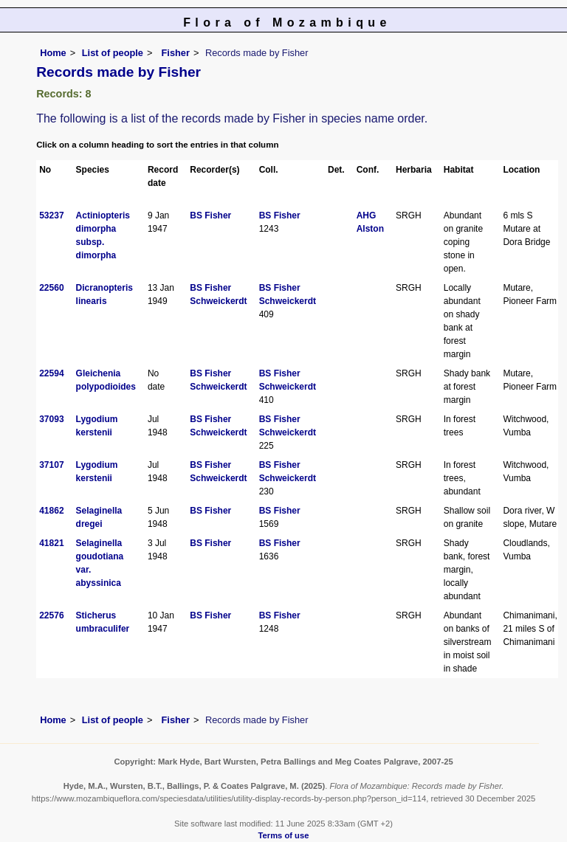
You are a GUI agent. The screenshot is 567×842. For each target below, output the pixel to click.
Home (53, 52)
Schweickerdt (218, 301)
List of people (112, 52)
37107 (51, 465)
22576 (51, 615)
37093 (51, 419)
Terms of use (283, 835)
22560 (51, 288)
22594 (51, 373)
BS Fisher (210, 215)
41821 (51, 543)
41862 (51, 510)
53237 (51, 215)
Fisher (174, 52)
